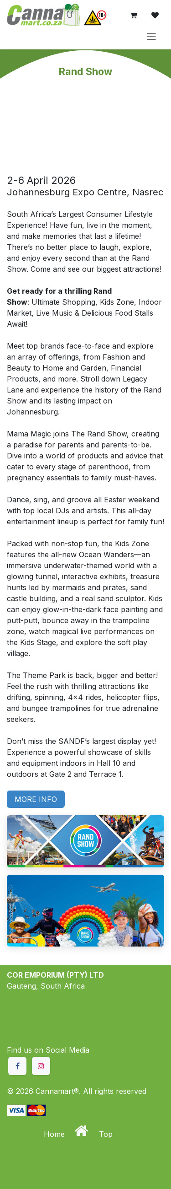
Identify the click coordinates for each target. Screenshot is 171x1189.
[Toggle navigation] (151, 36)
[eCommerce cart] (133, 15)
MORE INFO (36, 799)
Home (55, 1134)
